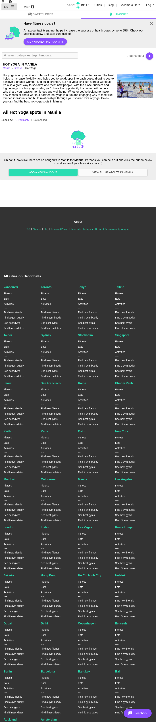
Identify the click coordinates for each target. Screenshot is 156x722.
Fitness (18, 68)
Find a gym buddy (14, 317)
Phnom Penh (124, 383)
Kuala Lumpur (125, 527)
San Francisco (51, 383)
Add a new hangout (43, 172)
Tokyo (82, 287)
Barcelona (48, 671)
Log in (150, 5)
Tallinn (119, 287)
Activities (9, 303)
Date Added (40, 119)
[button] (138, 713)
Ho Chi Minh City (89, 575)
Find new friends (13, 312)
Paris (44, 431)
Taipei (8, 335)
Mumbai (9, 479)
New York (121, 431)
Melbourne (48, 479)
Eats (6, 298)
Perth (7, 431)
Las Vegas (85, 527)
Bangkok (84, 671)
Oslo (81, 431)
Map (29, 6)
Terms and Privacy (59, 229)
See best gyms (12, 322)
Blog (111, 5)
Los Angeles (123, 479)
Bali (117, 671)
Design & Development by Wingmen (112, 229)
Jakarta (9, 575)
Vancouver (11, 287)
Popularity (22, 119)
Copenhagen (87, 623)
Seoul (8, 383)
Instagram (88, 229)
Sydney (46, 335)
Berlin (8, 671)
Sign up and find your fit (45, 41)
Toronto (46, 287)
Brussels (121, 623)
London (9, 527)
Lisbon (45, 527)
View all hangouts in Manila (112, 172)
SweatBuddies (40, 14)
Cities (98, 5)
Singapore (122, 335)
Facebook (76, 229)
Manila (82, 479)
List (9, 6)
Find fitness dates (14, 328)
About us (37, 229)
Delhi (44, 623)
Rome (82, 383)
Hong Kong (48, 575)
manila (7, 68)
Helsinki (120, 575)
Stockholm (85, 335)
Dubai (8, 623)
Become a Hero (130, 5)
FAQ (28, 229)
